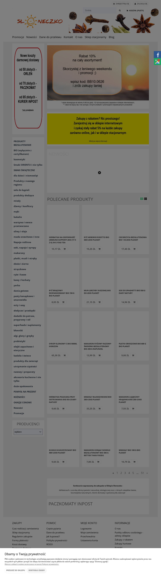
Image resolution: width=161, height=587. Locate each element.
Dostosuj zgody (37, 570)
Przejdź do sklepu (15, 570)
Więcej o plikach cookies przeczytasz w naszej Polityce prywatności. (32, 564)
